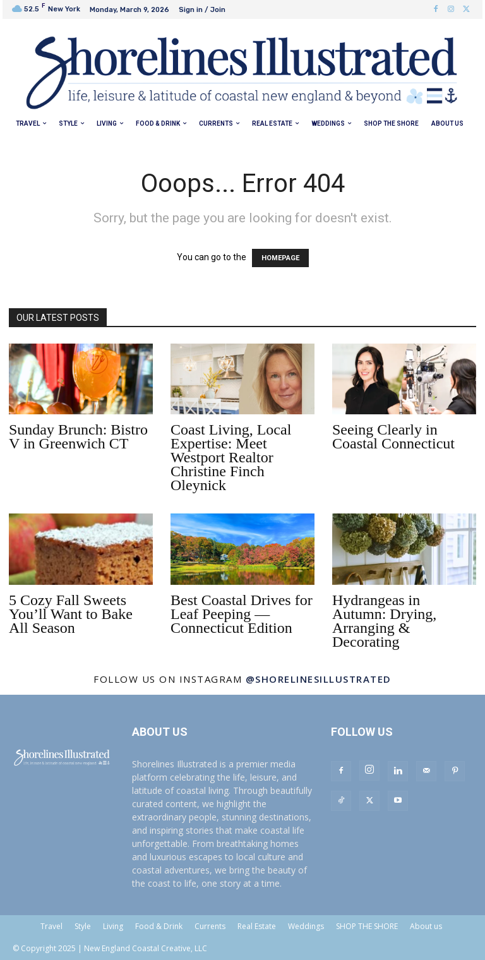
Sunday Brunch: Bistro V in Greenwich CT (78, 436)
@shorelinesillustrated (319, 679)
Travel (51, 926)
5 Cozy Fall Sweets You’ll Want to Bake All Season (71, 614)
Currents (210, 926)
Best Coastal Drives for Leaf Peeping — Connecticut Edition (242, 614)
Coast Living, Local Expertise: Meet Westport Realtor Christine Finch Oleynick (231, 457)
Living (113, 926)
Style (83, 926)
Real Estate (256, 926)
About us (426, 926)
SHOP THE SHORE (367, 926)
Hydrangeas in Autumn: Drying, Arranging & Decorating (384, 621)
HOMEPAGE (280, 258)
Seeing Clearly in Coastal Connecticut (393, 436)
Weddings (306, 926)
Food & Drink (159, 926)
